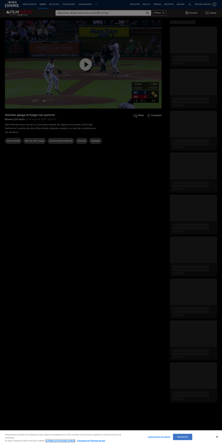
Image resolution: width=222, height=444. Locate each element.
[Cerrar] (217, 436)
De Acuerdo (182, 437)
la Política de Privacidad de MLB (60, 441)
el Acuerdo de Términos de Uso (91, 441)
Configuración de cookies (159, 437)
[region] (111, 437)
